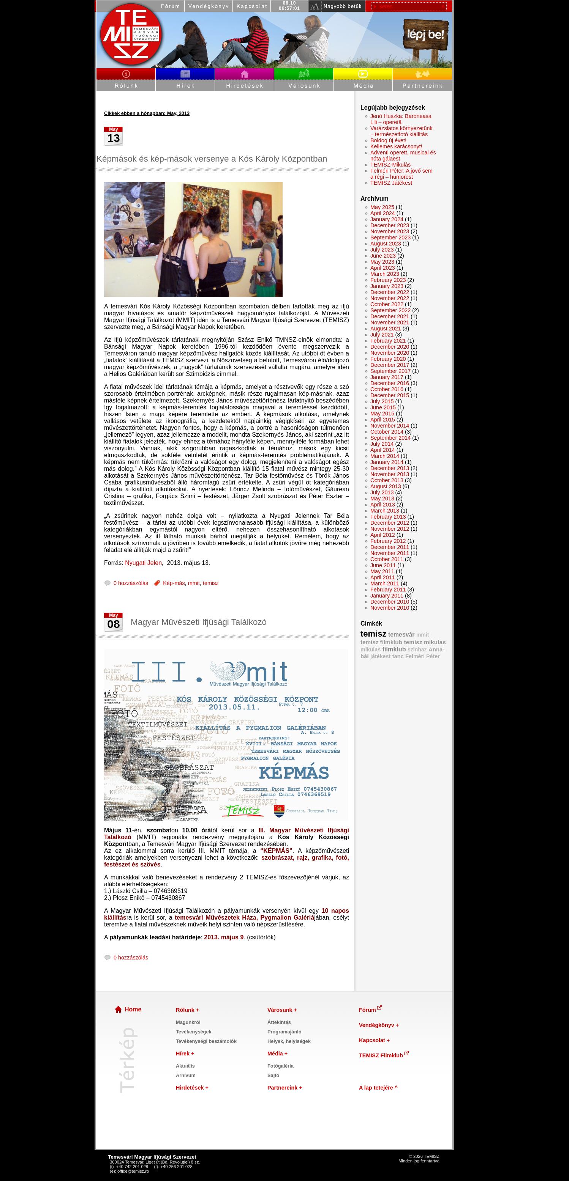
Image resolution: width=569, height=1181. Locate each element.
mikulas (370, 649)
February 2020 (388, 359)
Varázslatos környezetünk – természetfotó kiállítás (401, 131)
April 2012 (382, 535)
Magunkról (188, 1022)
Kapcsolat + (374, 1040)
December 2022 (389, 292)
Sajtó (273, 1075)
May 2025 (382, 207)
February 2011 (388, 590)
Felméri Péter (422, 656)
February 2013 (388, 517)
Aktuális (185, 1066)
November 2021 (389, 322)
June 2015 (383, 407)
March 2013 (384, 511)
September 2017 (390, 371)
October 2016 (386, 389)
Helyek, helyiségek (289, 1041)
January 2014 (386, 462)
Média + (277, 1053)
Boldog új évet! (388, 140)
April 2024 (382, 213)
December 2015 (389, 395)
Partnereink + (284, 1088)
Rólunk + (187, 1010)
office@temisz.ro (133, 1171)
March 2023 (384, 274)
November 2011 (389, 553)
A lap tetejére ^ (378, 1088)
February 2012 (388, 541)
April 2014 (382, 450)
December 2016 (389, 383)
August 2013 (385, 486)
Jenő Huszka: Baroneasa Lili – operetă (400, 119)
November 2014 (389, 426)
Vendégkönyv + (379, 1025)
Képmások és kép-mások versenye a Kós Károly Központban (211, 159)
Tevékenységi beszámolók (206, 1041)
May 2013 (382, 498)
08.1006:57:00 (289, 5)
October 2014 (386, 432)
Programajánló (284, 1032)
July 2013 (382, 492)
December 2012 (389, 523)
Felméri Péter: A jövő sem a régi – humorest (401, 174)
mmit (194, 583)
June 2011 (383, 565)
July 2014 (382, 444)
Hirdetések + (192, 1088)
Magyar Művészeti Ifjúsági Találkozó (199, 622)
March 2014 (384, 456)
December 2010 (389, 602)
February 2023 (388, 280)
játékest (380, 656)
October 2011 (386, 559)
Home (133, 1009)
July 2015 (382, 401)
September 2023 (390, 237)
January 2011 (386, 596)
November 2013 (389, 474)
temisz (211, 583)
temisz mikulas (425, 642)
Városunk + (282, 1010)
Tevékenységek (194, 1032)
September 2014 (390, 438)
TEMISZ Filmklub (384, 1055)
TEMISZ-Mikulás (390, 165)
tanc (398, 656)
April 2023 (382, 268)
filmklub (394, 649)
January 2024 (386, 219)
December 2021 (389, 316)
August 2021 (385, 329)
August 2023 (385, 244)
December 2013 (389, 468)
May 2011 (382, 571)
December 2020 (389, 347)
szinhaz (417, 649)
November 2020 (389, 353)
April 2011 (382, 577)
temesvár (401, 634)
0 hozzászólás (131, 583)
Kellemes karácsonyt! (396, 146)
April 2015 (382, 420)
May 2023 (382, 262)
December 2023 (389, 225)
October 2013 (386, 480)
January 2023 (386, 286)
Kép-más (174, 583)
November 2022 (389, 298)
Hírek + (185, 1053)
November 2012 (389, 529)
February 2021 (388, 341)
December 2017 (389, 365)
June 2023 (383, 256)
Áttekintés (279, 1022)
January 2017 (386, 377)
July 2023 (382, 250)
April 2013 (382, 505)
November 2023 (389, 231)
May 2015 (382, 413)
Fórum (371, 1010)
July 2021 (382, 335)
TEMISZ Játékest (391, 183)
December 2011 (389, 547)
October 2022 (386, 304)
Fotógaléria (280, 1066)
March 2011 (384, 583)
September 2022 (390, 310)
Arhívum (186, 1075)
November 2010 (389, 608)
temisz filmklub (381, 642)
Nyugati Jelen (143, 563)
